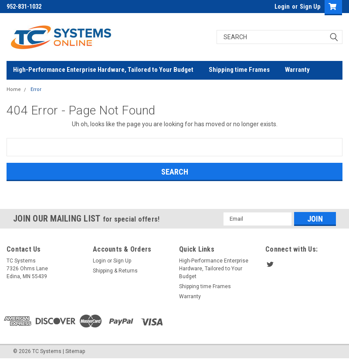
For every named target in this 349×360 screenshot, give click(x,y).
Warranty (297, 70)
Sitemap (75, 351)
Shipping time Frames (239, 70)
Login (282, 6)
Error (35, 89)
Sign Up (310, 6)
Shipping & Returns (115, 271)
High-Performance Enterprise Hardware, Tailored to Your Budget (103, 70)
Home (14, 89)
